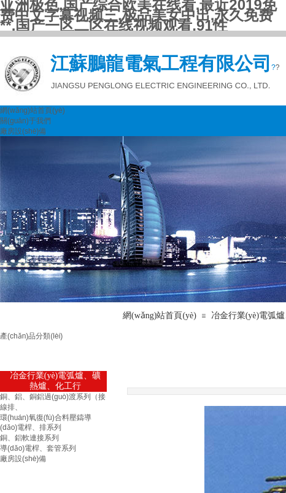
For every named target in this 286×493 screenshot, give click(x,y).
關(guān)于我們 (25, 121)
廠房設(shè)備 (23, 131)
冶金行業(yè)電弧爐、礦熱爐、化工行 (55, 381)
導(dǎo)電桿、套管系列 (38, 448)
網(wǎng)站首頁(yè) (32, 110)
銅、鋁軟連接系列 (29, 438)
